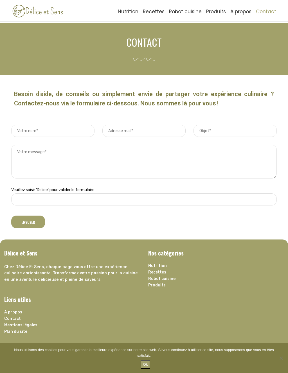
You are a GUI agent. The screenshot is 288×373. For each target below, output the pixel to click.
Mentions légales (20, 325)
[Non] (281, 358)
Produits (216, 11)
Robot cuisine (185, 11)
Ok (145, 364)
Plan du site (15, 332)
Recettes (154, 11)
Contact (266, 11)
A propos (240, 11)
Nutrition (128, 11)
